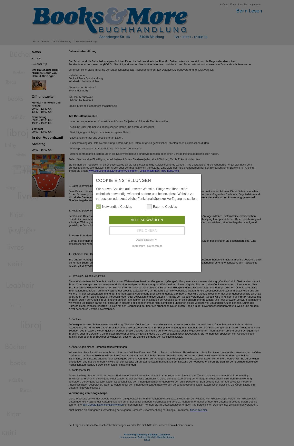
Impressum (138, 245)
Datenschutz (154, 245)
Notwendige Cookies (114, 206)
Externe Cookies (162, 206)
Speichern (147, 230)
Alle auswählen (147, 220)
